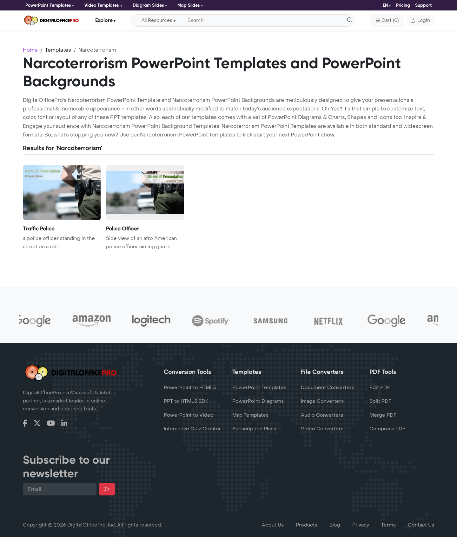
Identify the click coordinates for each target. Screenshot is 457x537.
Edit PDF (379, 387)
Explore (104, 20)
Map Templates (250, 415)
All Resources (157, 20)
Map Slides (188, 5)
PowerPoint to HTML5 (190, 387)
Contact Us (421, 525)
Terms (388, 525)
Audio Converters (322, 415)
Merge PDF (382, 415)
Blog (334, 525)
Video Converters (322, 429)
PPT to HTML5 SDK (186, 401)
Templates (58, 50)
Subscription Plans (254, 429)
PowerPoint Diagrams (258, 401)
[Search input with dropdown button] (266, 20)
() (387, 20)
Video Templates (101, 5)
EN (385, 5)
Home (30, 50)
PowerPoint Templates (48, 5)
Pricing (403, 5)
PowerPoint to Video (189, 415)
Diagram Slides (148, 5)
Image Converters (322, 401)
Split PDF (380, 401)
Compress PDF (387, 429)
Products (306, 525)
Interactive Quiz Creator (192, 429)
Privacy (360, 525)
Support (423, 5)
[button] (420, 20)
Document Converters (327, 387)
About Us (273, 525)
